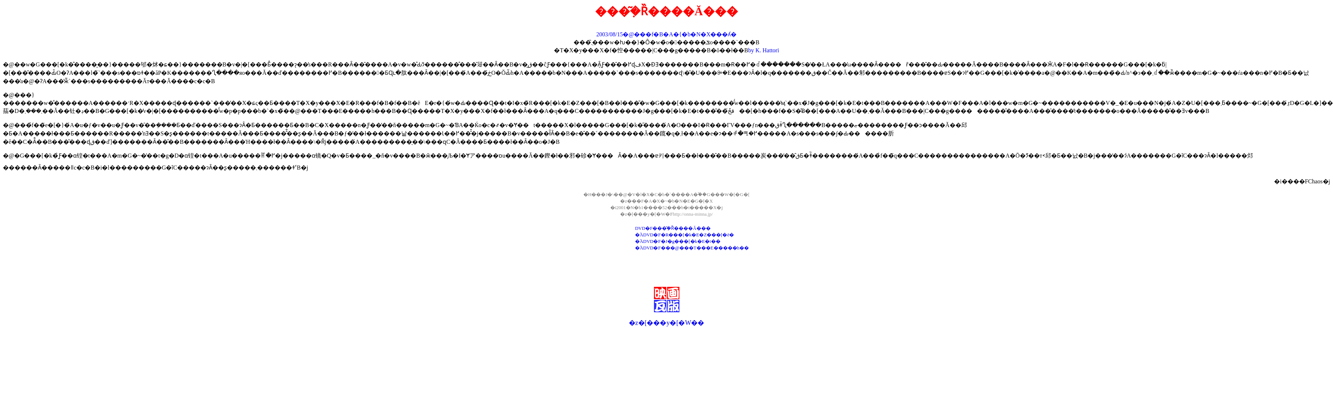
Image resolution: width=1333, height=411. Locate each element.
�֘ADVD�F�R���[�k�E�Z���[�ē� (684, 234)
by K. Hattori (763, 50)
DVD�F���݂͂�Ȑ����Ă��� (673, 228)
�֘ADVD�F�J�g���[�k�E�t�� (678, 241)
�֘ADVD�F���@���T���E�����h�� (692, 248)
